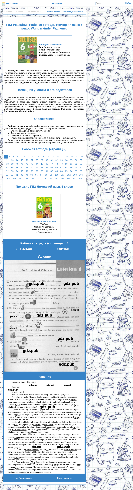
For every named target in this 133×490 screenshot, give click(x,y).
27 (32, 160)
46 (47, 164)
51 (71, 164)
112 (50, 178)
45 (42, 164)
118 (80, 178)
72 (7, 171)
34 (66, 160)
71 (81, 167)
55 (12, 167)
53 (81, 164)
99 (51, 175)
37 (81, 160)
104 (81, 175)
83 (56, 171)
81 (47, 171)
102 (69, 175)
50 (66, 164)
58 (27, 167)
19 (72, 157)
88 (81, 171)
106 (14, 178)
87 (76, 171)
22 (7, 160)
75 (22, 171)
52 (76, 164)
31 (52, 160)
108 (26, 178)
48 (56, 164)
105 (8, 178)
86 (71, 171)
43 (32, 164)
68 (66, 167)
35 (71, 160)
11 (38, 157)
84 (61, 171)
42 (27, 164)
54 (7, 167)
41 (22, 164)
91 (17, 175)
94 (31, 175)
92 (22, 175)
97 (41, 175)
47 (52, 164)
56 (17, 167)
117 (74, 178)
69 (71, 167)
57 (22, 167)
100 (56, 175)
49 (61, 164)
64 (47, 167)
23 (12, 160)
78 (32, 171)
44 (37, 164)
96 (36, 175)
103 (75, 175)
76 (27, 171)
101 (63, 175)
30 (47, 160)
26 (27, 160)
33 (61, 160)
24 (17, 160)
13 (47, 157)
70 (76, 167)
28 (37, 160)
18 (67, 157)
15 (52, 157)
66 (56, 167)
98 (46, 175)
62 (37, 167)
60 (32, 167)
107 (20, 178)
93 (26, 175)
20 (77, 157)
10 (33, 157)
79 (37, 171)
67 (61, 167)
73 (12, 171)
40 (17, 164)
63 (42, 167)
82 (52, 171)
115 (62, 178)
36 (76, 160)
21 (82, 157)
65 (52, 167)
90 (12, 175)
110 (38, 178)
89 (7, 175)
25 (22, 160)
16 (57, 157)
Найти (128, 3)
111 (44, 178)
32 (56, 160)
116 (68, 178)
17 (62, 157)
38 (7, 164)
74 (17, 171)
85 (66, 171)
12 (43, 157)
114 (56, 178)
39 (12, 164)
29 (42, 160)
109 (32, 178)
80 (42, 171)
